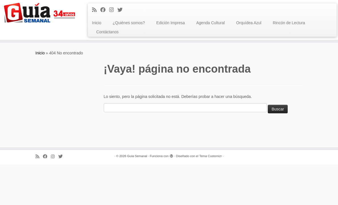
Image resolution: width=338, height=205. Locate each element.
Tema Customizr (210, 156)
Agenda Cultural (210, 22)
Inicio (96, 22)
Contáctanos (107, 32)
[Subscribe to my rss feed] (96, 10)
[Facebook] (104, 10)
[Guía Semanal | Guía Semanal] (39, 12)
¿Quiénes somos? (129, 22)
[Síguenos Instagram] (113, 10)
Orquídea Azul (249, 22)
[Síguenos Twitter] (121, 10)
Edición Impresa (170, 22)
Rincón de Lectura (289, 22)
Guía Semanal (137, 156)
